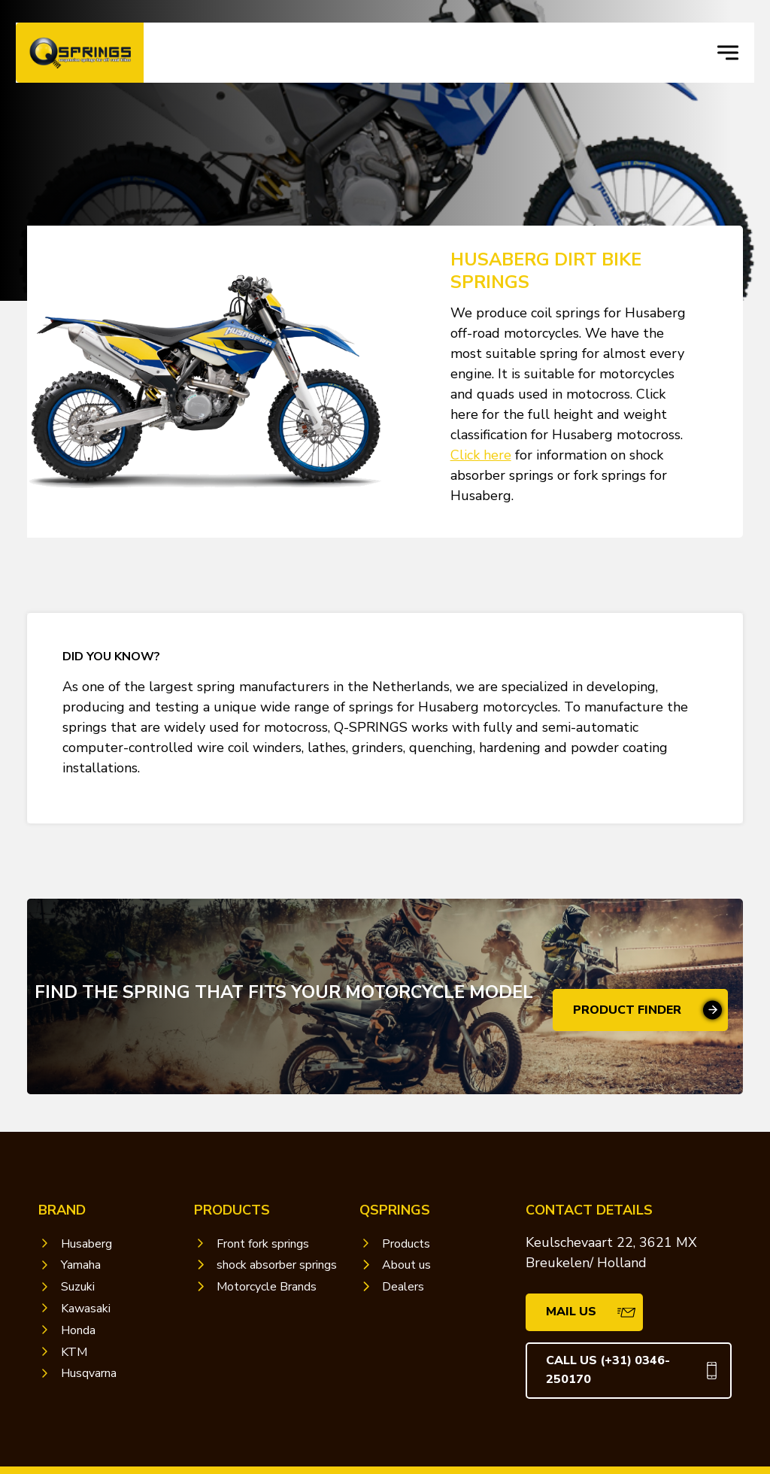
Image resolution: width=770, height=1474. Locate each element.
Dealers (403, 1286)
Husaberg (86, 1244)
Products (406, 1244)
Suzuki (78, 1286)
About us (406, 1265)
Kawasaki (86, 1308)
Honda (78, 1330)
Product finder (627, 1010)
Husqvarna (89, 1373)
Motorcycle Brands (267, 1286)
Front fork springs (263, 1244)
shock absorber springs (277, 1265)
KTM (74, 1352)
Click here (480, 455)
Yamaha (81, 1265)
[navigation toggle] (728, 52)
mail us (571, 1311)
